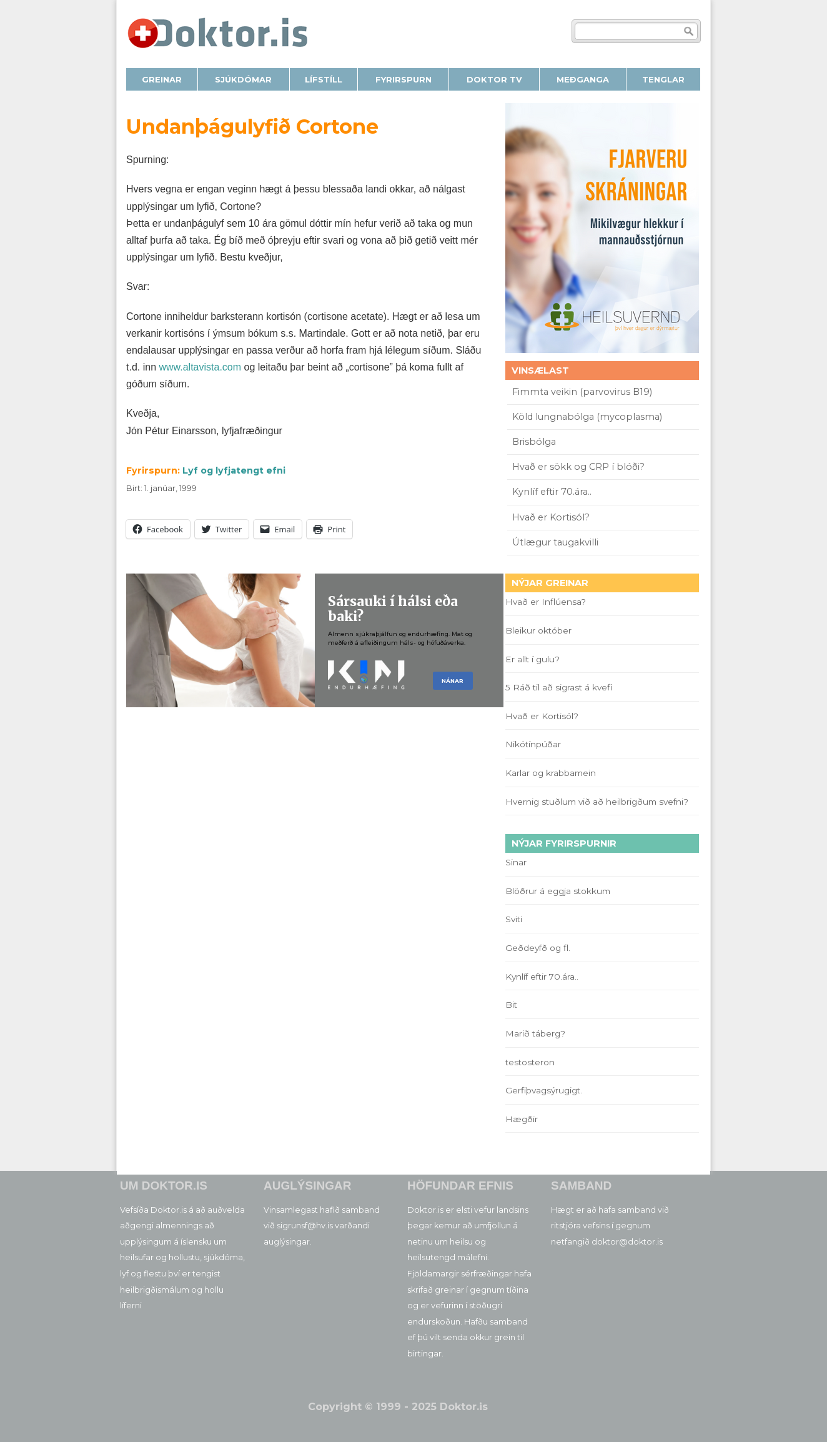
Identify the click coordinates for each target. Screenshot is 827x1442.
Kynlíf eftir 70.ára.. (552, 491)
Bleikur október (538, 630)
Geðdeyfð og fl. (537, 948)
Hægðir (521, 1119)
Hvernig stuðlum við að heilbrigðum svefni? (596, 802)
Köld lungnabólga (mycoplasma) (587, 416)
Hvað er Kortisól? (552, 517)
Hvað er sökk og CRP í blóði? (578, 466)
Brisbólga (534, 441)
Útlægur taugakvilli (555, 542)
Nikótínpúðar (533, 744)
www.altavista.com (200, 367)
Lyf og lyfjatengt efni (233, 470)
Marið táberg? (535, 1033)
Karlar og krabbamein (550, 773)
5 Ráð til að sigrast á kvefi (560, 687)
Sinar (516, 862)
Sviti (513, 919)
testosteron (530, 1062)
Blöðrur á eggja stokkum (557, 891)
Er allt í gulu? (534, 659)
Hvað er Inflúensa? (545, 602)
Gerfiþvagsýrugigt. (543, 1090)
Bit (511, 1005)
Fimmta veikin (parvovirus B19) (582, 391)
